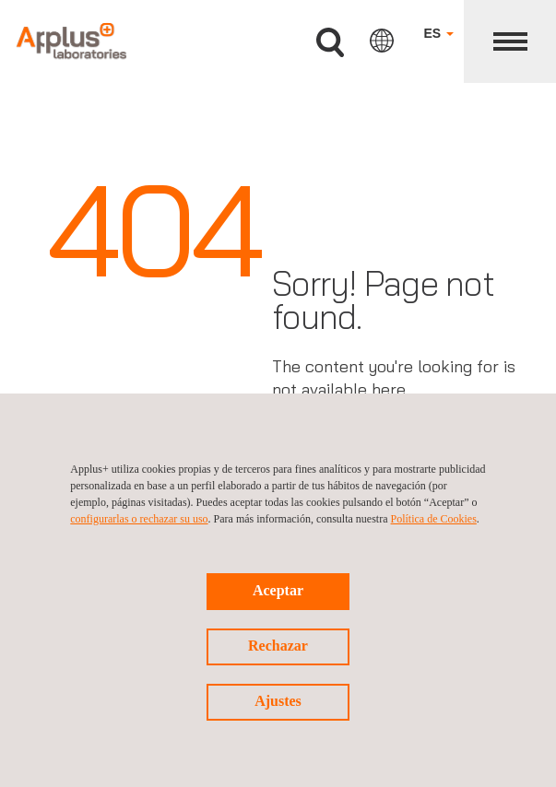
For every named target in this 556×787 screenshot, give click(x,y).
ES (438, 33)
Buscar (330, 43)
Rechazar (278, 645)
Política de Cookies (434, 518)
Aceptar (278, 590)
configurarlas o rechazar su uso (138, 518)
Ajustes (278, 701)
